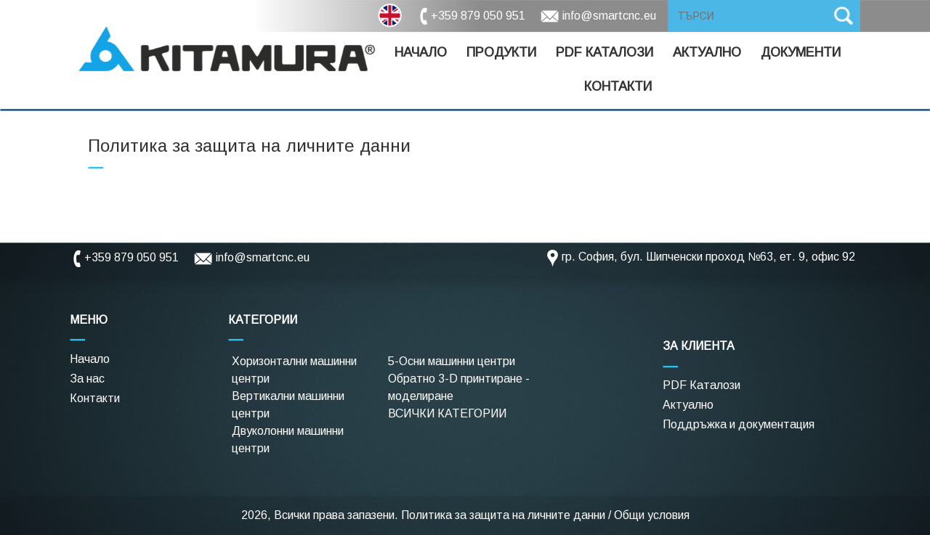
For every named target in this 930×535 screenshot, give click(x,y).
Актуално (707, 52)
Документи (801, 52)
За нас (87, 378)
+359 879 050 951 (478, 15)
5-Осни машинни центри (451, 361)
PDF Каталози (701, 385)
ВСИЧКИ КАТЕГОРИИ (447, 413)
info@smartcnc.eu (609, 15)
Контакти (618, 86)
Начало (421, 52)
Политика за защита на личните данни (503, 515)
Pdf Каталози (604, 52)
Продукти (501, 52)
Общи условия (652, 515)
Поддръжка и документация (738, 424)
